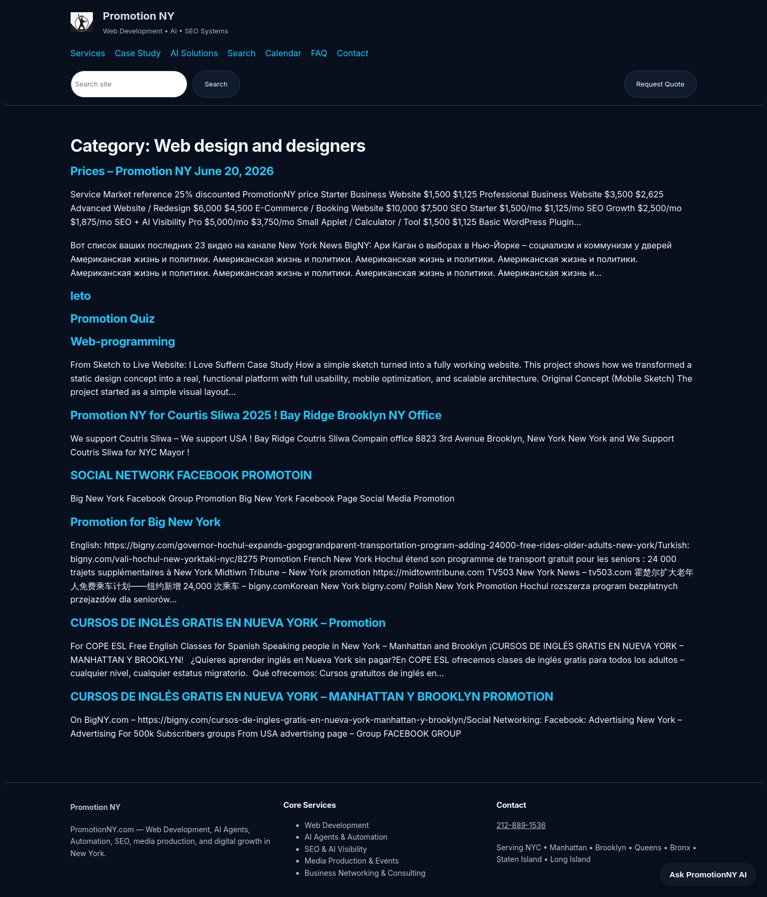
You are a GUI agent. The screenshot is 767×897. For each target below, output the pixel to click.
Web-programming (123, 341)
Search (242, 53)
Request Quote (660, 84)
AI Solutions (194, 53)
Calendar (283, 53)
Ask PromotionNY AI (708, 874)
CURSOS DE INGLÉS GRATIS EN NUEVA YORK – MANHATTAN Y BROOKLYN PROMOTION (312, 697)
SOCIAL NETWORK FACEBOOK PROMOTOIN (191, 475)
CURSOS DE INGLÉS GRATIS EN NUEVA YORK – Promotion (228, 623)
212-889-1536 (521, 825)
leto (81, 296)
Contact (352, 53)
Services (88, 53)
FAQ (319, 53)
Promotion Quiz (113, 319)
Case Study (138, 53)
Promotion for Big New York (146, 522)
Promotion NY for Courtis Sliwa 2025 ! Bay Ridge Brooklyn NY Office (256, 415)
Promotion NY (139, 16)
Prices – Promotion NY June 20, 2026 (172, 171)
